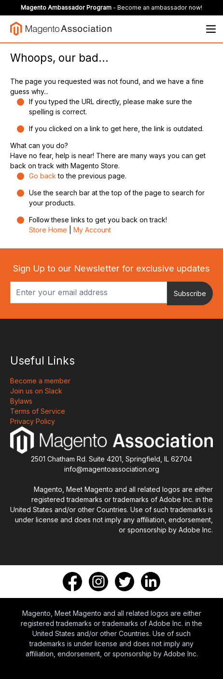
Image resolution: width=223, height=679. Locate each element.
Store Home (48, 230)
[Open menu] (211, 29)
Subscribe (190, 293)
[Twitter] (124, 581)
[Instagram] (98, 581)
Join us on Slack (36, 391)
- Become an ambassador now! (111, 7)
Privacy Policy (32, 421)
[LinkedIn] (150, 581)
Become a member (40, 381)
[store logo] (61, 29)
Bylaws (21, 401)
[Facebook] (72, 581)
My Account (92, 230)
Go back (42, 176)
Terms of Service (37, 411)
